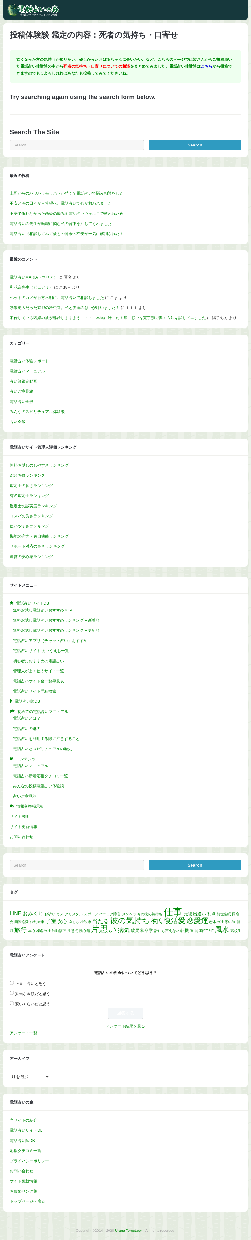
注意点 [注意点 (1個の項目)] (72, 931)
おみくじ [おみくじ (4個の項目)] (33, 913)
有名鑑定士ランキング (29, 495)
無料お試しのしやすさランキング (39, 465)
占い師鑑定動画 (23, 381)
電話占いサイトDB (26, 1130)
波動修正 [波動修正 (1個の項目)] (59, 931)
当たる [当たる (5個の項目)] (100, 921)
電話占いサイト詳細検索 (34, 691)
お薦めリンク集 (23, 1191)
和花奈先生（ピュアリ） (31, 287)
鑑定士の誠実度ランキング (33, 506)
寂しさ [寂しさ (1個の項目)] (74, 922)
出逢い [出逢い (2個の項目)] (199, 913)
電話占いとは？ (27, 718)
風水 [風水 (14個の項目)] (222, 929)
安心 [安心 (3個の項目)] (62, 921)
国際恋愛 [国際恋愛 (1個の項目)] (21, 922)
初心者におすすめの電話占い (38, 661)
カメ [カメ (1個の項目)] (59, 914)
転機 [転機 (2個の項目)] (184, 930)
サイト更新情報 (23, 826)
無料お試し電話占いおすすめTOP (42, 610)
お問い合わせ (21, 837)
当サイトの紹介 (23, 1120)
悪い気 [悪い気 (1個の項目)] (230, 922)
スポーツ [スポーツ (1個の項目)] (91, 914)
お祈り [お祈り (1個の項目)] (49, 914)
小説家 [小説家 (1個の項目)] (85, 922)
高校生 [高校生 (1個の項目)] (235, 931)
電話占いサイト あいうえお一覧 (41, 650)
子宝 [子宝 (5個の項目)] (51, 921)
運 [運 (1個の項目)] (191, 931)
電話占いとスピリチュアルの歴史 (42, 749)
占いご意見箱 (21, 391)
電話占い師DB (22, 1140)
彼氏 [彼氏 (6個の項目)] (157, 921)
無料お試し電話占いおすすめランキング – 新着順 (56, 620)
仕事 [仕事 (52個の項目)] (172, 911)
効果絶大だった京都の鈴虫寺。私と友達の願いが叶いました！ (65, 307)
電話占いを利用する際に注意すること (46, 738)
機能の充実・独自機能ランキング (39, 536)
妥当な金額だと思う (32, 993)
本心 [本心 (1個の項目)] (31, 931)
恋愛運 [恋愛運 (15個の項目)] (197, 921)
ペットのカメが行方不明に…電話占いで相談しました (57, 297)
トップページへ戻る (27, 1201)
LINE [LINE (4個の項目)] (15, 913)
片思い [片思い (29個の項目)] (104, 929)
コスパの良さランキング (31, 516)
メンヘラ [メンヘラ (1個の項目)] (129, 914)
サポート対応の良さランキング (37, 546)
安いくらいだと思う (32, 1004)
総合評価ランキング (27, 475)
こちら (206, 66)
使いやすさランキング (29, 526)
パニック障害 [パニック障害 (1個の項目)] (110, 914)
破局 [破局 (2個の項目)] (135, 930)
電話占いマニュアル (27, 371)
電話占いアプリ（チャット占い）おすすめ (50, 640)
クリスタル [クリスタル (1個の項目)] (74, 914)
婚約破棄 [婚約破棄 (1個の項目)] (37, 922)
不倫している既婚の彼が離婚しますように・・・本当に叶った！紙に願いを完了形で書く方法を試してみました (108, 318)
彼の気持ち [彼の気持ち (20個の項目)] (130, 920)
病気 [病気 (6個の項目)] (124, 930)
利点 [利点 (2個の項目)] (211, 913)
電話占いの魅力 (27, 728)
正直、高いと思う (30, 983)
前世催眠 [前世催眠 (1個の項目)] (224, 914)
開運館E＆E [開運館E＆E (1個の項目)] (204, 931)
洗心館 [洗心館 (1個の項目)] (84, 931)
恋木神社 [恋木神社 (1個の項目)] (216, 922)
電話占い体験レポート (29, 361)
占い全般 (17, 422)
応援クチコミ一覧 (25, 1150)
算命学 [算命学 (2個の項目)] (146, 930)
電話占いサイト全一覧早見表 (38, 681)
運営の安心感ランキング (31, 556)
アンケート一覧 (23, 1033)
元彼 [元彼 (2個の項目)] (188, 913)
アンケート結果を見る (125, 1026)
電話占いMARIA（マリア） (34, 277)
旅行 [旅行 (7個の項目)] (20, 929)
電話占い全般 (21, 401)
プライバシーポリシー (29, 1161)
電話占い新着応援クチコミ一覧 (40, 776)
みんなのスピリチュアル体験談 (37, 411)
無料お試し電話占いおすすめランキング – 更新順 (56, 630)
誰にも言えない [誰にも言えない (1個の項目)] (166, 931)
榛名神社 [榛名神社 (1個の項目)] (43, 931)
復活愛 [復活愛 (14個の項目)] (174, 921)
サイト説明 (19, 816)
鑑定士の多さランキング (31, 485)
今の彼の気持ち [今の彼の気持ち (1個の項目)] (149, 914)
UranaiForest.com (129, 1230)
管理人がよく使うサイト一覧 (38, 671)
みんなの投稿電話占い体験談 (38, 786)
